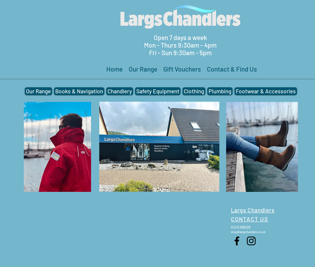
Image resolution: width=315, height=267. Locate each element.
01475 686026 (241, 227)
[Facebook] (237, 241)
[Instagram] (251, 241)
